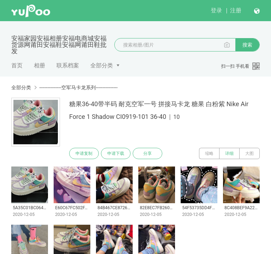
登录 (216, 10)
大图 (249, 153)
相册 (39, 65)
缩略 (209, 153)
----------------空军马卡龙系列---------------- (78, 87)
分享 (147, 153)
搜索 (247, 45)
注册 (235, 10)
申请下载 (115, 153)
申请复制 (84, 153)
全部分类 (101, 65)
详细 (229, 153)
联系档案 (67, 65)
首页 (17, 65)
